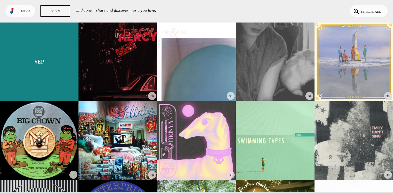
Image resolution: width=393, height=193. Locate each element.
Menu (25, 11)
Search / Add (367, 11)
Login (55, 11)
